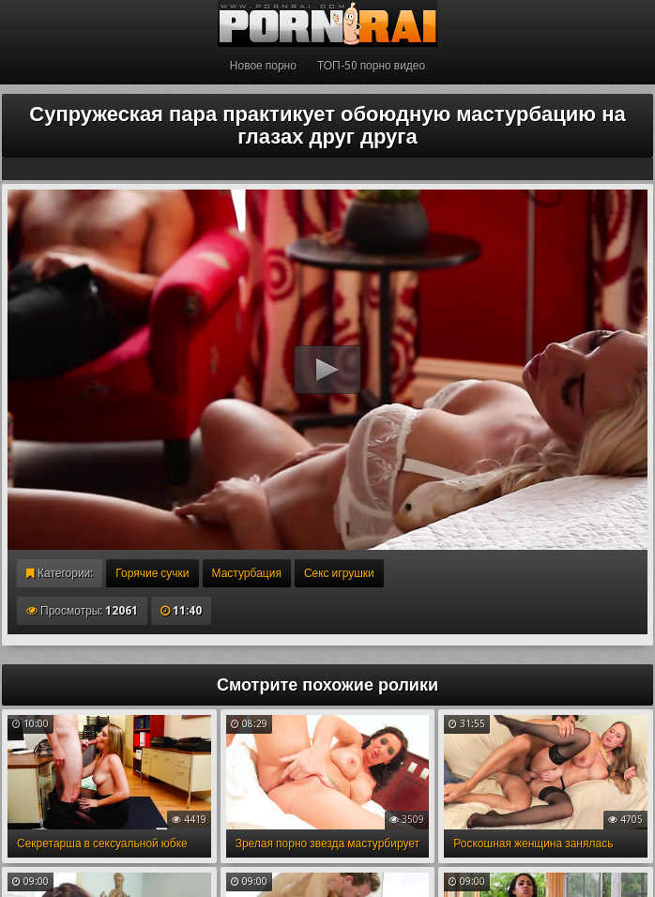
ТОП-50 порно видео (371, 65)
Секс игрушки (339, 573)
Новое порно (263, 65)
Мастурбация (247, 573)
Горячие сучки (152, 573)
